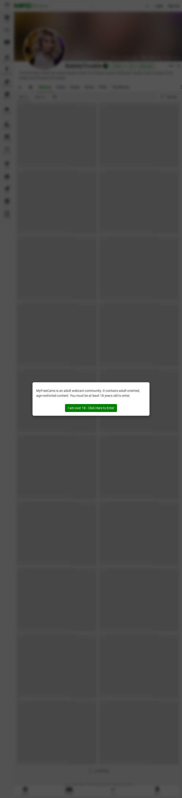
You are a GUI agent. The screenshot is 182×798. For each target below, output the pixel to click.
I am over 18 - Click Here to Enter (91, 408)
